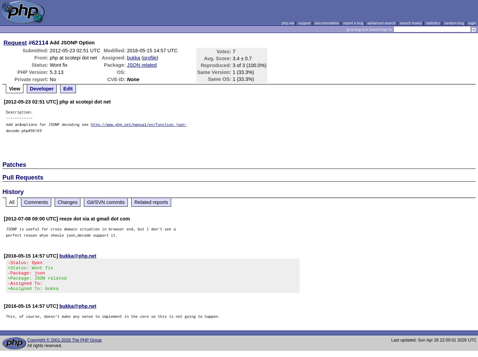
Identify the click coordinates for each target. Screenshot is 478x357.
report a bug (353, 23)
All (11, 202)
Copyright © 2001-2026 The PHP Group (64, 346)
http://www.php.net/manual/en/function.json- (139, 124)
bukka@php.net (78, 256)
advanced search (381, 23)
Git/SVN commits (106, 202)
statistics (433, 23)
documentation (327, 23)
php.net (288, 23)
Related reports (151, 202)
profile (150, 58)
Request (15, 42)
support (304, 23)
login (472, 23)
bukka (133, 58)
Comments (36, 202)
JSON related (142, 65)
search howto (411, 23)
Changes (68, 202)
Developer (42, 88)
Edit (68, 88)
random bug (454, 23)
